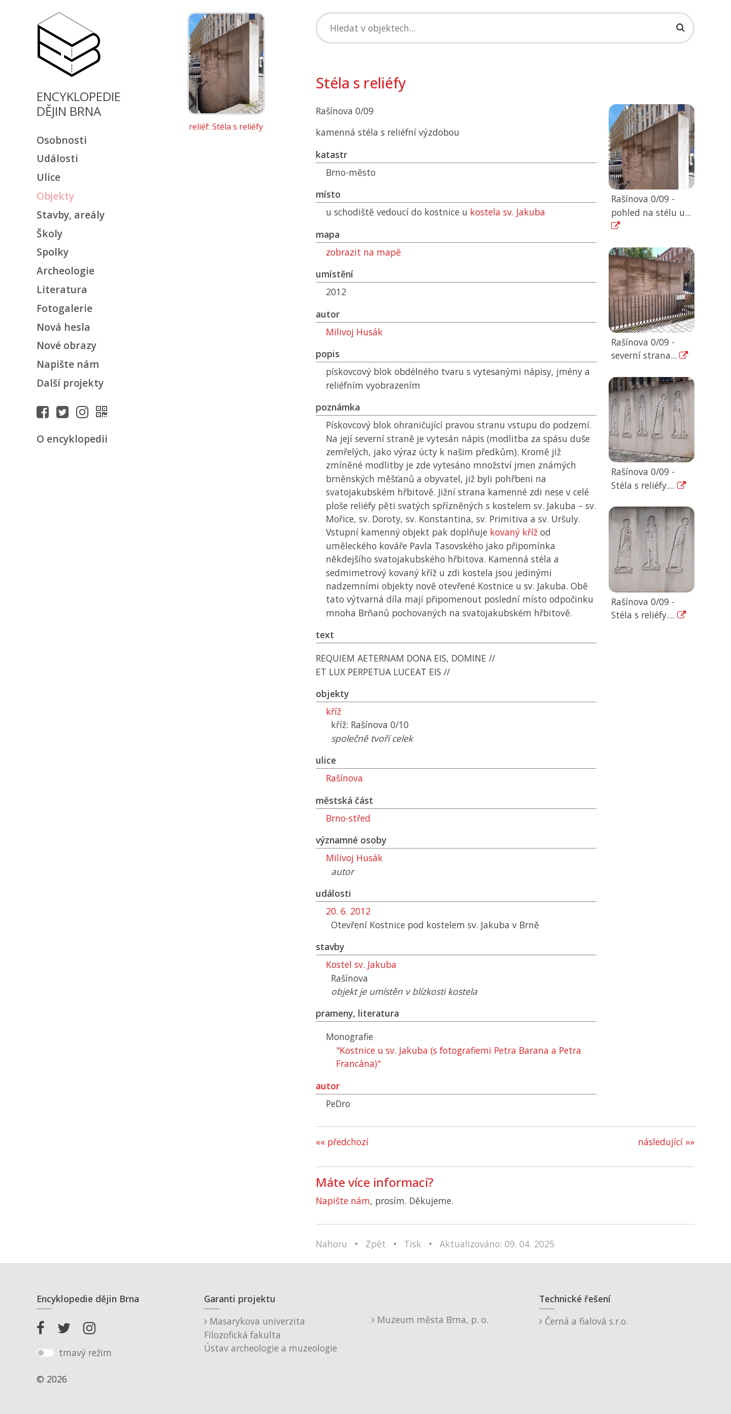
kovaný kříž (514, 532)
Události (57, 158)
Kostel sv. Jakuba (361, 964)
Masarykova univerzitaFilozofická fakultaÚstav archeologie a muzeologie (270, 1334)
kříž (333, 711)
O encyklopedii (72, 439)
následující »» (666, 1142)
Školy (49, 233)
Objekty (55, 196)
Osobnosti (62, 140)
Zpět (376, 1244)
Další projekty (70, 383)
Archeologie (65, 270)
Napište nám (68, 364)
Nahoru (331, 1244)
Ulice (48, 177)
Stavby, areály (71, 215)
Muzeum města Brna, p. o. (430, 1319)
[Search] (505, 28)
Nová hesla (63, 327)
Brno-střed (348, 818)
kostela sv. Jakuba (507, 212)
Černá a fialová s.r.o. (583, 1321)
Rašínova (344, 778)
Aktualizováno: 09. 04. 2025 (497, 1244)
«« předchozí (342, 1142)
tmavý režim (85, 1352)
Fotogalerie (64, 308)
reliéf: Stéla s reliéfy (226, 127)
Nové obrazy (66, 345)
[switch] (45, 1353)
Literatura (62, 289)
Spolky (53, 252)
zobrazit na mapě (363, 252)
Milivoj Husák (354, 332)
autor (328, 1086)
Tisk (412, 1244)
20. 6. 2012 (348, 911)
